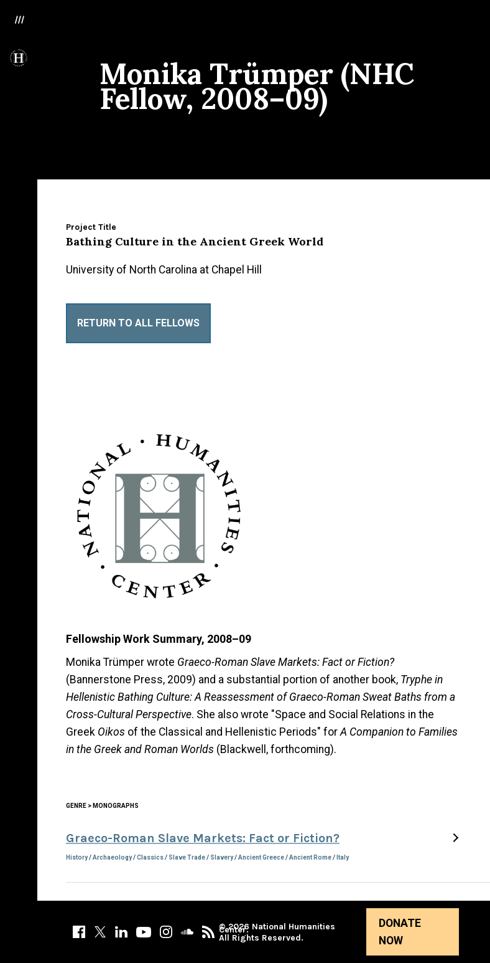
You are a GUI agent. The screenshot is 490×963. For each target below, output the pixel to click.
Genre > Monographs (102, 805)
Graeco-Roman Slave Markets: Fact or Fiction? (203, 838)
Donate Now (400, 932)
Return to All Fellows (138, 323)
